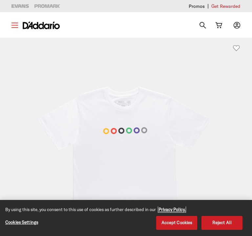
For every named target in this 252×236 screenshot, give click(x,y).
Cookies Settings (21, 222)
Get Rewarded (225, 6)
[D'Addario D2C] (41, 25)
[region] (126, 218)
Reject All (222, 222)
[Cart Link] (219, 25)
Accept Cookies (176, 222)
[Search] (203, 25)
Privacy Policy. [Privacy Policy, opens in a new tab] (171, 209)
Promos (197, 6)
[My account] (237, 25)
